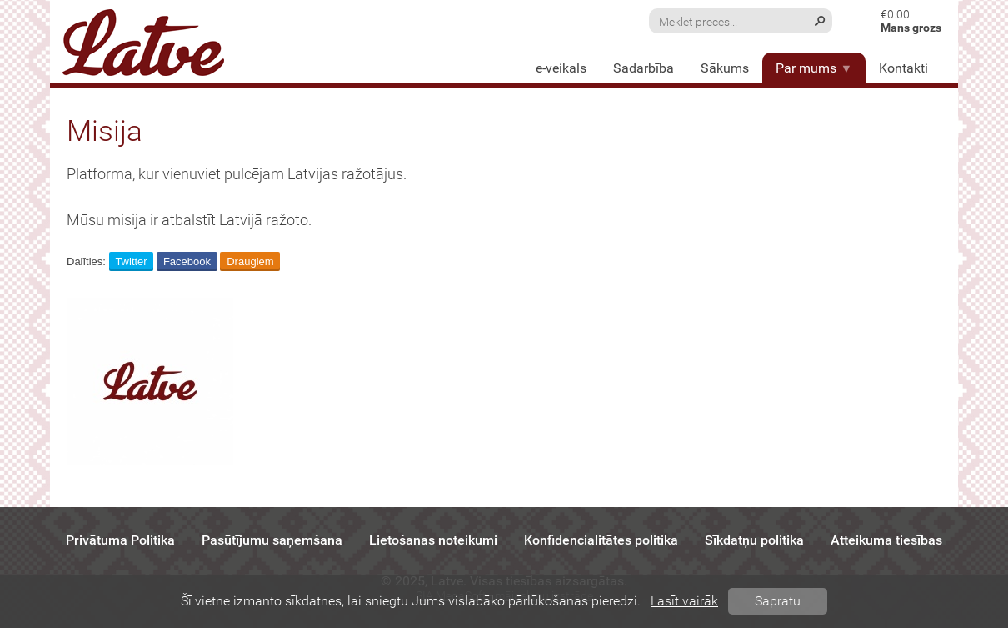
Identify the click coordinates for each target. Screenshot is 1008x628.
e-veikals (561, 68)
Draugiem (250, 261)
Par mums (814, 68)
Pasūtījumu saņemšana (272, 540)
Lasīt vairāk (684, 601)
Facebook (187, 261)
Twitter (131, 261)
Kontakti (903, 68)
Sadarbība (643, 68)
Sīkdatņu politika (754, 540)
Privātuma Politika (120, 540)
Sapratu (778, 601)
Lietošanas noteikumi (433, 540)
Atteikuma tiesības (886, 540)
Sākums (725, 68)
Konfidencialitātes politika (601, 540)
